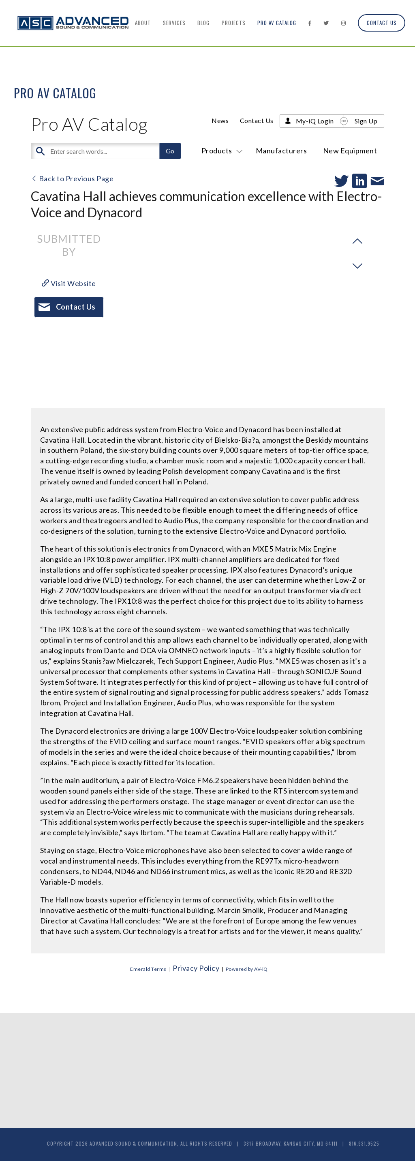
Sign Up (366, 121)
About (143, 23)
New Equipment (350, 150)
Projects (234, 23)
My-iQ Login (315, 121)
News (220, 120)
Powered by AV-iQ (247, 969)
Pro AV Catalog (276, 23)
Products (220, 150)
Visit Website (69, 283)
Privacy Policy (196, 968)
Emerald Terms (148, 969)
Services (174, 23)
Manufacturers (281, 150)
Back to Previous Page (72, 178)
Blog (203, 23)
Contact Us (382, 23)
